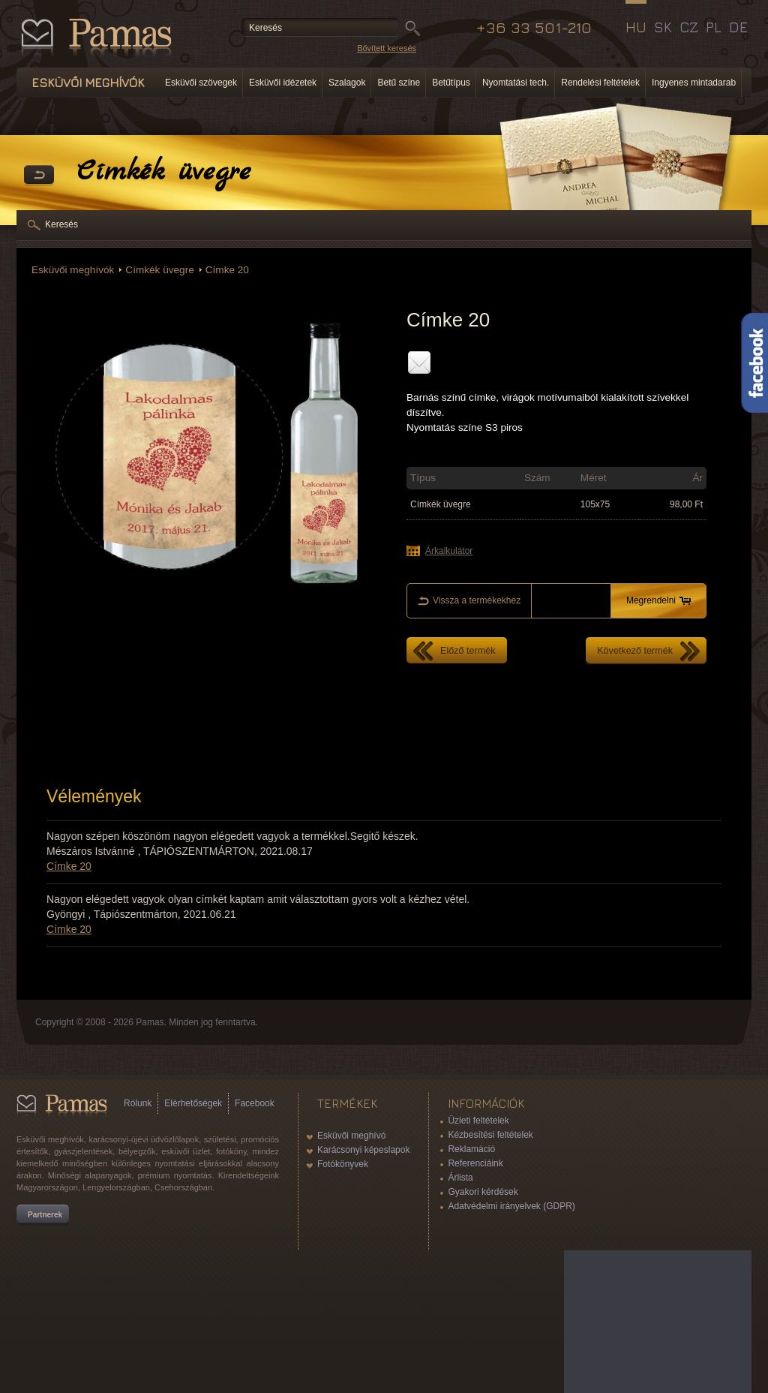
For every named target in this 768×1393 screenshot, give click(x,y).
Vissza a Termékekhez (39, 175)
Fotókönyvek (342, 1164)
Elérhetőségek (193, 1103)
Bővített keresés (386, 48)
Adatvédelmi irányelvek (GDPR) (511, 1206)
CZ (689, 27)
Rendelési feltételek (600, 82)
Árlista (460, 1177)
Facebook (254, 1103)
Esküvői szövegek (201, 82)
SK (663, 27)
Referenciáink (475, 1163)
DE (738, 27)
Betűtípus (451, 82)
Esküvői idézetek (282, 82)
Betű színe (398, 82)
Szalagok (346, 82)
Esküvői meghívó (351, 1135)
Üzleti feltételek (478, 1120)
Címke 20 (227, 269)
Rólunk (138, 1103)
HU (636, 27)
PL (714, 27)
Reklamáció (471, 1149)
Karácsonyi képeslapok (363, 1150)
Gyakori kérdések (483, 1192)
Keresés (61, 224)
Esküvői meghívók (73, 269)
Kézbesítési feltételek (490, 1135)
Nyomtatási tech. (515, 82)
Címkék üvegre (159, 269)
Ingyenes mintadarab (694, 82)
